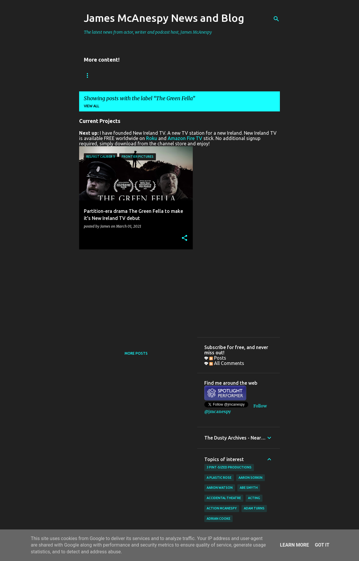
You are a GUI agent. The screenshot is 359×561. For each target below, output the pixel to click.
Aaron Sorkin (250, 477)
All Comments (226, 363)
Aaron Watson (220, 487)
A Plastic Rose (219, 477)
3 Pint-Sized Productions (229, 467)
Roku (151, 138)
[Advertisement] (133, 295)
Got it (322, 545)
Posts (217, 358)
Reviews (124, 75)
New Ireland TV (161, 75)
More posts (136, 353)
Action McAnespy (222, 508)
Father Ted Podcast (210, 75)
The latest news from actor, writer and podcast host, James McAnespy (148, 32)
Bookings (93, 75)
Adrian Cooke (218, 518)
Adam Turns (254, 508)
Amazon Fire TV (185, 138)
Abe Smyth (249, 487)
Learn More (294, 545)
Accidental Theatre (224, 498)
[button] (184, 238)
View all (91, 106)
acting (254, 498)
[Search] (276, 19)
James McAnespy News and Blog (164, 18)
